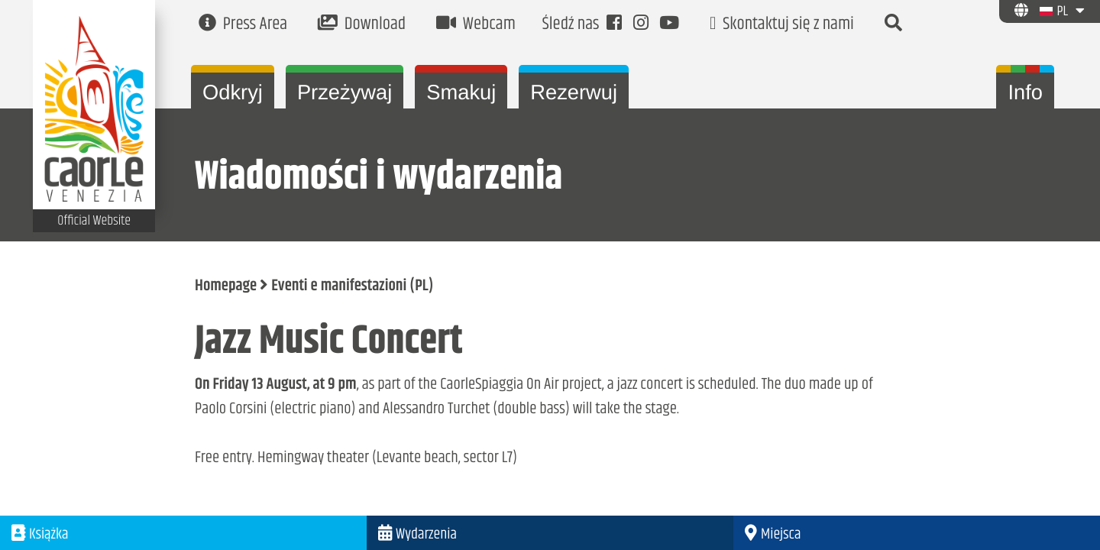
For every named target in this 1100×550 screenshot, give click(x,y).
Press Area (243, 24)
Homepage (226, 286)
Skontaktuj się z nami (782, 24)
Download (362, 24)
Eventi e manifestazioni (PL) (352, 286)
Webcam (476, 24)
